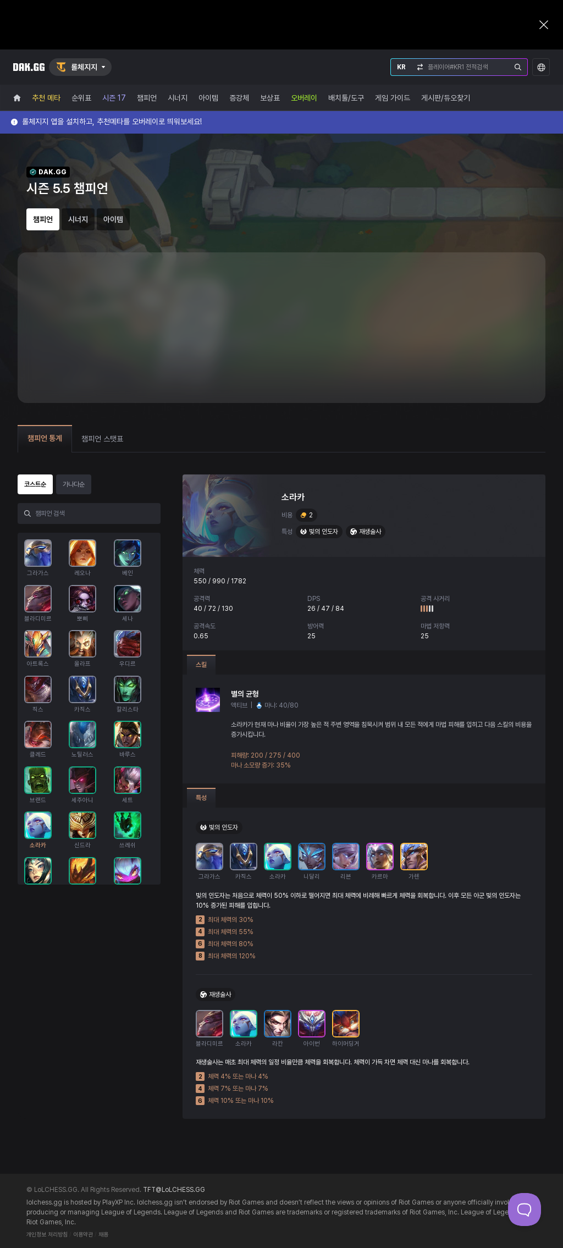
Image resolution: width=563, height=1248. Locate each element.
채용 (103, 1234)
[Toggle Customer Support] (524, 1209)
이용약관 (83, 1234)
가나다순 (74, 484)
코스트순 (35, 484)
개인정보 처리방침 (47, 1234)
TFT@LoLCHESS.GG (174, 1190)
